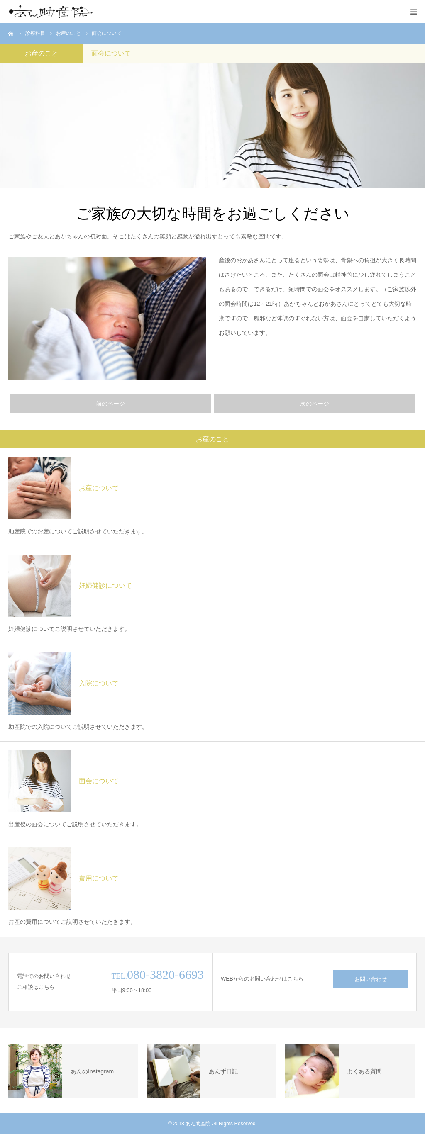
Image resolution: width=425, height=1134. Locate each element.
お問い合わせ (370, 979)
